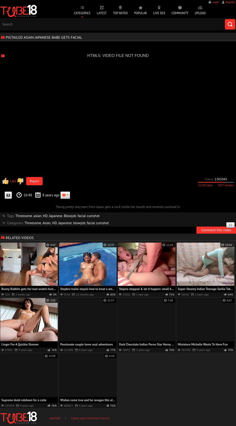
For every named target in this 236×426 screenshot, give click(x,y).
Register (230, 2)
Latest (102, 13)
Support (55, 418)
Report (34, 181)
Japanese (55, 216)
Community (179, 13)
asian (37, 216)
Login (215, 2)
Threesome (23, 216)
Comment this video (218, 229)
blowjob (79, 223)
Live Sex (159, 13)
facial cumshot (88, 216)
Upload (200, 13)
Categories (82, 13)
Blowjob (70, 216)
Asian (47, 223)
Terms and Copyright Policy (90, 418)
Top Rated (120, 13)
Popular (140, 13)
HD (45, 216)
